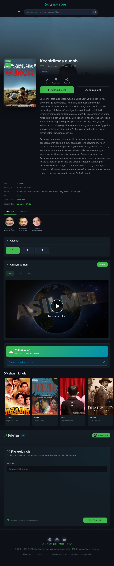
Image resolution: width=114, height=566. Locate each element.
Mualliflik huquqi (49, 544)
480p (10, 273)
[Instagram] (57, 539)
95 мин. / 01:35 (69, 66)
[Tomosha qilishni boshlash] (57, 309)
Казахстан (53, 66)
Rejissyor (23, 211)
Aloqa (61, 544)
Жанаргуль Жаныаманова (29, 191)
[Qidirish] (94, 12)
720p (19, 273)
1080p (29, 273)
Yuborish (95, 520)
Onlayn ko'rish (57, 90)
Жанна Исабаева (25, 187)
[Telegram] (50, 539)
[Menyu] (19, 12)
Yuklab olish (93, 90)
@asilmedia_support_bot (81, 554)
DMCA (69, 544)
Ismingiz (10, 463)
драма (44, 71)
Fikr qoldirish (101, 435)
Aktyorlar (10, 211)
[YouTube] (64, 539)
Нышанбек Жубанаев (52, 191)
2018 (42, 66)
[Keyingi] (109, 402)
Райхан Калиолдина (73, 191)
